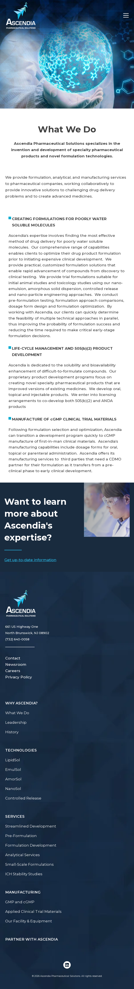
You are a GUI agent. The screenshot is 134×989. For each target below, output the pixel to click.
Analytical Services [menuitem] (22, 855)
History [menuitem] (11, 732)
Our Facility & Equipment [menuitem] (28, 921)
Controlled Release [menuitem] (23, 798)
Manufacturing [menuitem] (22, 892)
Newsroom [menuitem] (15, 664)
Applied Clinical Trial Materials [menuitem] (33, 911)
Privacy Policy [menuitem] (18, 677)
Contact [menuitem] (12, 658)
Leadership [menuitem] (16, 722)
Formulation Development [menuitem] (30, 845)
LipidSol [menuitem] (12, 760)
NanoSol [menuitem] (13, 788)
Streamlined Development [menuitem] (30, 826)
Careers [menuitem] (12, 671)
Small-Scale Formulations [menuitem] (29, 864)
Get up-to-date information (30, 560)
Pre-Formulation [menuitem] (21, 836)
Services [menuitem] (15, 816)
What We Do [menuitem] (17, 713)
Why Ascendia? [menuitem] (21, 703)
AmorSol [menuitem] (13, 779)
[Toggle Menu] (124, 15)
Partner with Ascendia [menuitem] (31, 939)
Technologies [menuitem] (21, 750)
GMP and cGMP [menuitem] (19, 902)
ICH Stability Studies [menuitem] (23, 874)
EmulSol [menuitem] (13, 769)
